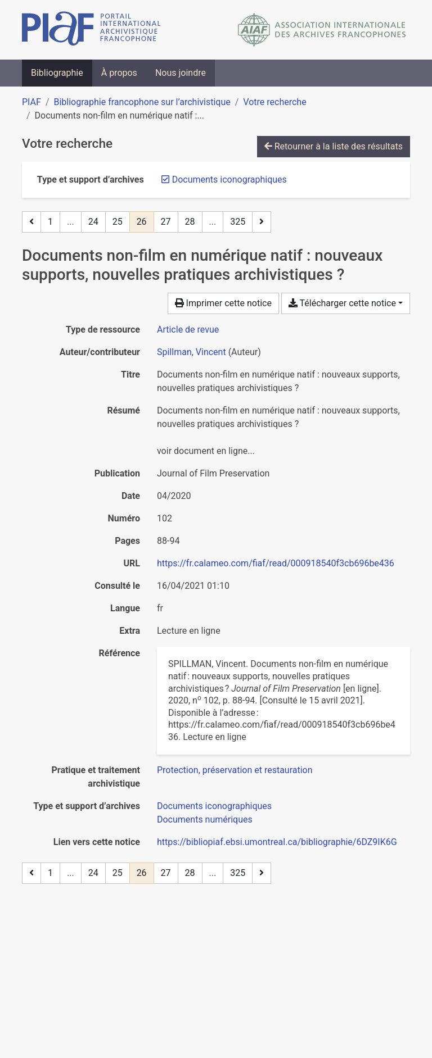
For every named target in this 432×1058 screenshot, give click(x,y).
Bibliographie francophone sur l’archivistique (141, 102)
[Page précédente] (31, 222)
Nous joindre (180, 72)
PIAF (31, 102)
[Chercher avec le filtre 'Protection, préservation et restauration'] (235, 770)
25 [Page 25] (117, 221)
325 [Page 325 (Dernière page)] (237, 221)
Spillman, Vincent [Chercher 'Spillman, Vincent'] (191, 352)
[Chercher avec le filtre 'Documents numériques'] (205, 819)
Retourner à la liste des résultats (333, 146)
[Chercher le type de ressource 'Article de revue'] (188, 329)
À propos (119, 72)
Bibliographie (57, 72)
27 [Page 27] (166, 221)
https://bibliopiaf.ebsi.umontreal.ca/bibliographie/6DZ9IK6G (277, 842)
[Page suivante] (261, 222)
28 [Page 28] (190, 221)
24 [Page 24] (93, 221)
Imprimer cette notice (223, 303)
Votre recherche (274, 102)
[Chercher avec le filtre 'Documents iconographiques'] (214, 806)
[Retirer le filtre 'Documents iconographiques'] (229, 179)
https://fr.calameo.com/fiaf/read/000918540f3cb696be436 (275, 563)
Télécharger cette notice (342, 303)
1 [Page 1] (50, 221)
